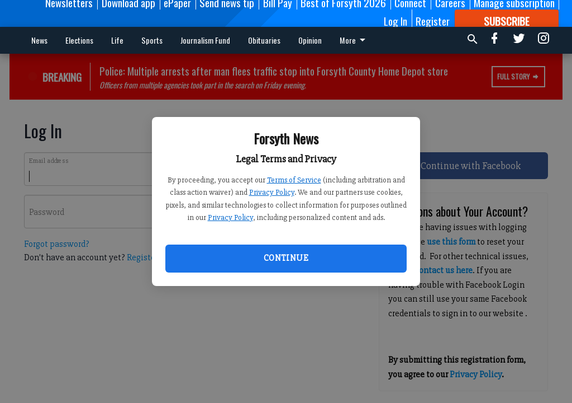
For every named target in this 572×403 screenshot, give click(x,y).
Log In (395, 20)
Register (433, 20)
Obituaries (264, 40)
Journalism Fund (205, 40)
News (39, 40)
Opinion (310, 40)
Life (117, 40)
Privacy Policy (271, 192)
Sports (152, 40)
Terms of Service (294, 180)
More (354, 40)
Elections (79, 40)
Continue (286, 258)
